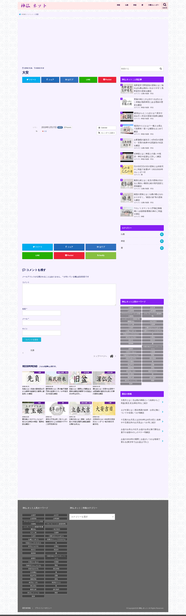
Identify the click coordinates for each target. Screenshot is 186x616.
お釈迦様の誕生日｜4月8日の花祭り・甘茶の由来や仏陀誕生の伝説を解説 (148, 142)
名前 (24, 309)
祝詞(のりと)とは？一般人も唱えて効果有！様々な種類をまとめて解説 (148, 129)
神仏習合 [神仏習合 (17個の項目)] (131, 374)
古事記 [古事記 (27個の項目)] (152, 337)
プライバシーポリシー (43, 608)
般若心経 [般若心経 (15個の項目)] (131, 377)
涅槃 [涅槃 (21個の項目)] (152, 364)
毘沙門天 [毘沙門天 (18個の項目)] (131, 364)
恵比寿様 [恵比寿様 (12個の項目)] (153, 358)
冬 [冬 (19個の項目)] (152, 334)
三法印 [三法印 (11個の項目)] (131, 327)
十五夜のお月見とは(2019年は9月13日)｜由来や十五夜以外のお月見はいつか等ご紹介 (141, 420)
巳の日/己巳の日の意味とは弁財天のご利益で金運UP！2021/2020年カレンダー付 (149, 169)
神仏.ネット (143, 608)
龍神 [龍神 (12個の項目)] (130, 383)
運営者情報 (26, 608)
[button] (106, 133)
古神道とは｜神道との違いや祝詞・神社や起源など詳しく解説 (147, 155)
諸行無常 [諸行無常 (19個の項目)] (153, 377)
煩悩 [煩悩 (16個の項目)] (152, 367)
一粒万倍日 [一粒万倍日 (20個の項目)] (153, 321)
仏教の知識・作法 (147, 93)
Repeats (68, 127)
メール (25, 319)
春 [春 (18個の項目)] (152, 361)
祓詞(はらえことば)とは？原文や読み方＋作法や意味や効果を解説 (148, 114)
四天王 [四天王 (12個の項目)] (131, 340)
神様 (118, 5)
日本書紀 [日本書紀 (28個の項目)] (131, 361)
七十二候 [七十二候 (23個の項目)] (131, 324)
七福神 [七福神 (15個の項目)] (152, 324)
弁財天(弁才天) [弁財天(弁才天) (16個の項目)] (131, 358)
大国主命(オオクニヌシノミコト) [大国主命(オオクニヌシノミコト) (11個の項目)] (152, 347)
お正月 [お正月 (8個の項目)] (152, 307)
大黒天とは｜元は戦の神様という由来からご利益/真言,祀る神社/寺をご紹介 (140, 401)
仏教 (126, 5)
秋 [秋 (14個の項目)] (152, 374)
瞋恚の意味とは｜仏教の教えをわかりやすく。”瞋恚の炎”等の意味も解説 (148, 197)
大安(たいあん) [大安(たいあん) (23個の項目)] (131, 352)
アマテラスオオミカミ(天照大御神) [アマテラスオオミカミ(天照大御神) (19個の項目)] (130, 314)
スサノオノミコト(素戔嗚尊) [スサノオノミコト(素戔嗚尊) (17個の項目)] (152, 314)
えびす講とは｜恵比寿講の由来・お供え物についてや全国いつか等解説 (140, 411)
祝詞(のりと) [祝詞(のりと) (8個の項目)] (152, 371)
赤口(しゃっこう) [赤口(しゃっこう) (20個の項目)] (131, 380)
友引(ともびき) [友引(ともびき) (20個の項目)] (131, 337)
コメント (25, 282)
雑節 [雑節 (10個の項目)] (152, 380)
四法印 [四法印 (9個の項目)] (152, 340)
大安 (44, 131)
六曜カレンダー (153, 5)
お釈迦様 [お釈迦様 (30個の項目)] (153, 310)
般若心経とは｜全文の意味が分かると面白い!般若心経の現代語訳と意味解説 (149, 183)
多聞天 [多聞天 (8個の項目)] (131, 348)
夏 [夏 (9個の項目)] (152, 343)
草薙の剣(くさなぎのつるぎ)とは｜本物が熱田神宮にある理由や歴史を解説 (148, 102)
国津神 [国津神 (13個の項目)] (131, 343)
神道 (134, 5)
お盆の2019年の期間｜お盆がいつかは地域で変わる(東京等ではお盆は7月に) (140, 440)
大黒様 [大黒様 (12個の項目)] (152, 352)
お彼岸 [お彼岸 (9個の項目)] (131, 307)
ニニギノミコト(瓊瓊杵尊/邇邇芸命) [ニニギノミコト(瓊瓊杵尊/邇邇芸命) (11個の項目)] (131, 320)
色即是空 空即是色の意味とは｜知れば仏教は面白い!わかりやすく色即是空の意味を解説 (149, 88)
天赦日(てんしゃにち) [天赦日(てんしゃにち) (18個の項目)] (130, 355)
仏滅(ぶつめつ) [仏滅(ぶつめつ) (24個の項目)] (131, 330)
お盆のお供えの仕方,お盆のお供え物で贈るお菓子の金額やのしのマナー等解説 (140, 430)
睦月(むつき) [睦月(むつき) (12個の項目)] (130, 371)
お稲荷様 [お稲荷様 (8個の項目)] (131, 310)
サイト (25, 329)
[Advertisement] (69, 42)
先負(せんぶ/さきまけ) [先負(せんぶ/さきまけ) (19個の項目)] (131, 334)
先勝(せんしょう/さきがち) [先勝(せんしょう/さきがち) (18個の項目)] (152, 330)
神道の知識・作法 (147, 107)
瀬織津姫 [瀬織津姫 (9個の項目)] (131, 367)
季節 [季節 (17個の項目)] (152, 355)
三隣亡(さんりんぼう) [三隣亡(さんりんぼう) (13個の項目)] (152, 327)
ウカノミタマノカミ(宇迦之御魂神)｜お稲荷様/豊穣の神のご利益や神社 (148, 211)
